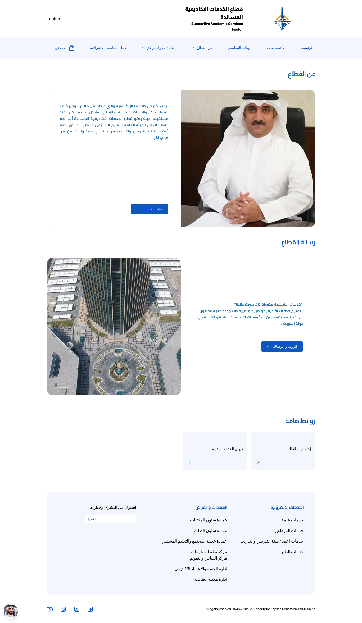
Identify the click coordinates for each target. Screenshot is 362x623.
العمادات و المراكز (161, 48)
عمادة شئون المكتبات (208, 520)
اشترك (91, 519)
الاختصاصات (276, 48)
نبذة (157, 209)
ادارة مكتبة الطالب (211, 579)
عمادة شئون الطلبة (210, 531)
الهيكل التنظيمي (240, 48)
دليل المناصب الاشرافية (108, 48)
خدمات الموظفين (288, 531)
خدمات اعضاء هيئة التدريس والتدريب (272, 541)
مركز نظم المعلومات (209, 552)
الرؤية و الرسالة (282, 346)
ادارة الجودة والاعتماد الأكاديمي (201, 569)
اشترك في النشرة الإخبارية (113, 507)
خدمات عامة (293, 520)
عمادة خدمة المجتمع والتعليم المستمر (194, 541)
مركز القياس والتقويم (208, 558)
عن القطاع (204, 48)
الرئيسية (307, 48)
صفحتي (65, 48)
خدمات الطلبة (291, 552)
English (53, 19)
